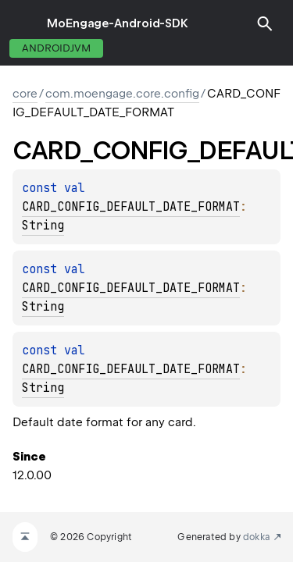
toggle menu (23, 23)
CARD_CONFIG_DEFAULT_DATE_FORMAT (131, 207)
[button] (264, 23)
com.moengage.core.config (122, 94)
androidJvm (56, 48)
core (25, 94)
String (43, 225)
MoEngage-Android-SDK (117, 23)
